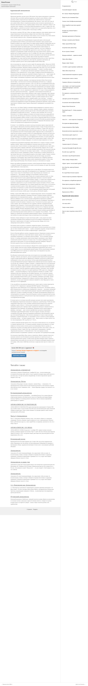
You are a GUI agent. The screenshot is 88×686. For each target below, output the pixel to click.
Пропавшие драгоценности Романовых (71, 36)
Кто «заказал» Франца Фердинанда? (70, 13)
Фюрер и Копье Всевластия (68, 106)
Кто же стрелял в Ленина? (68, 51)
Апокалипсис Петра (18, 381)
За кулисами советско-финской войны (71, 102)
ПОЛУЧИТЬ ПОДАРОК (19, 355)
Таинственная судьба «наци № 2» (70, 134)
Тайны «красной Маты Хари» (69, 43)
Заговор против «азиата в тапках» (70, 78)
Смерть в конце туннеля (67, 207)
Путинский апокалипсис (20, 497)
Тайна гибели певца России (68, 70)
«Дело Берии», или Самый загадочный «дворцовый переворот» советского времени (71, 87)
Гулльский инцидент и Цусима (69, 9)
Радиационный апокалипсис (21, 393)
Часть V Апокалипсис (19, 416)
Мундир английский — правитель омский (72, 55)
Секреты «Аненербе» (67, 115)
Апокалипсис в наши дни (20, 462)
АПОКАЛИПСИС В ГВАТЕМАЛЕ (24, 404)
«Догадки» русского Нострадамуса (70, 98)
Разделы (35, 509)
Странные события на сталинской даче (71, 82)
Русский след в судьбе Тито (68, 151)
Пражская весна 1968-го (67, 192)
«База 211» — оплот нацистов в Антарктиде (72, 119)
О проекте (29, 509)
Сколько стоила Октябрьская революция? (72, 21)
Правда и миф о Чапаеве (68, 63)
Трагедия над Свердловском (68, 188)
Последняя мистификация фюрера (70, 123)
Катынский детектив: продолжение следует (72, 131)
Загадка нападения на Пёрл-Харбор (70, 127)
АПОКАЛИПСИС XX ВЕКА (21, 427)
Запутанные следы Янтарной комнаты (71, 155)
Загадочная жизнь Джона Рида (69, 47)
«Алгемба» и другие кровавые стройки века (72, 66)
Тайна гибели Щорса (67, 59)
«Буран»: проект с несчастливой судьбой (71, 163)
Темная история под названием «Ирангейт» (72, 176)
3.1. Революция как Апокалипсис (23, 485)
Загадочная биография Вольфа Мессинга (71, 148)
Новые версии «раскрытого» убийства (71, 184)
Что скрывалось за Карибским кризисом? (72, 180)
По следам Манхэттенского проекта (70, 172)
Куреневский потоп (18, 439)
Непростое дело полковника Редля (70, 17)
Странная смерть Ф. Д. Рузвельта (70, 144)
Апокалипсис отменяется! (20, 370)
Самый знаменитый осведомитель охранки (72, 74)
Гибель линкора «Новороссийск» (70, 159)
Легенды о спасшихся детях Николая (70, 40)
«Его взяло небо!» (66, 203)
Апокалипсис (16, 450)
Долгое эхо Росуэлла (67, 199)
